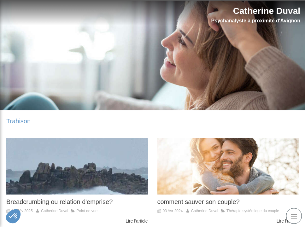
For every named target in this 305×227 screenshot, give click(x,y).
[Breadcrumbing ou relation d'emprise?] (77, 166)
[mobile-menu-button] (294, 216)
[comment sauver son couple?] (228, 166)
